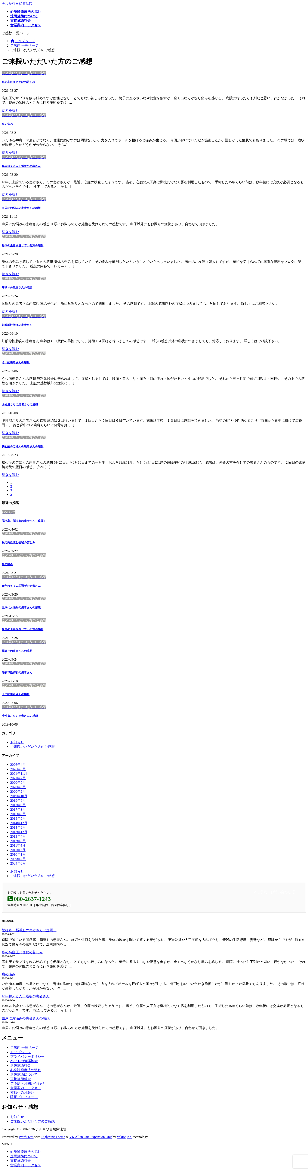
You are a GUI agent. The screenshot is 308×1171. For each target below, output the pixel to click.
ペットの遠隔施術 (24, 1061)
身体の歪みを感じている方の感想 (22, 245)
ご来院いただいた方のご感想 (32, 746)
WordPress (26, 1137)
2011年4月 (17, 845)
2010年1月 (18, 854)
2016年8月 (18, 814)
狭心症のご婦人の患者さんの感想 (22, 446)
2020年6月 (18, 787)
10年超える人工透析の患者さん (21, 166)
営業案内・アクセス (25, 1088)
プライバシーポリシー (27, 1056)
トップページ (20, 1052)
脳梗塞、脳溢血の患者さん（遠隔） (24, 520)
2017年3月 (18, 809)
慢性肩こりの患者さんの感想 (20, 404)
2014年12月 (18, 823)
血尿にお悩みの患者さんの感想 (21, 208)
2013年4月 (18, 836)
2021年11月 (18, 773)
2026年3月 (18, 769)
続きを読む (10, 110)
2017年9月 (18, 805)
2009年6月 (18, 863)
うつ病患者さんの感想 (16, 362)
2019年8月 (18, 800)
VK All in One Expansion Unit (91, 1137)
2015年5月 (18, 818)
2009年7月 (18, 859)
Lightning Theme (53, 1137)
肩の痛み (7, 124)
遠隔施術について (24, 1074)
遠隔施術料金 (20, 1065)
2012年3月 (18, 841)
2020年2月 (18, 791)
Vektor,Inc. (124, 1137)
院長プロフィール (24, 1097)
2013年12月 (18, 832)
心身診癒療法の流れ (25, 1070)
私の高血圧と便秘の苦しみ (18, 82)
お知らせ (17, 742)
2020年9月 (18, 782)
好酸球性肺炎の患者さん (17, 325)
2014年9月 (18, 827)
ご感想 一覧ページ (24, 1047)
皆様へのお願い (22, 1092)
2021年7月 (18, 778)
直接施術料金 (20, 1079)
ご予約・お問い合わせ (27, 1083)
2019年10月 (18, 796)
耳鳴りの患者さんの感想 (17, 287)
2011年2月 (17, 850)
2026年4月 (18, 764)
